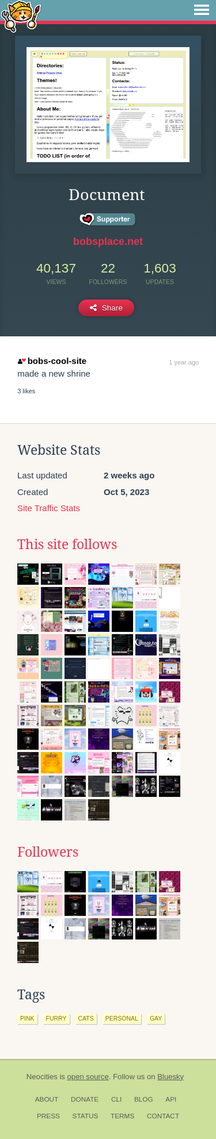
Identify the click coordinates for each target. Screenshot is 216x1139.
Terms (122, 1116)
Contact (163, 1116)
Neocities (42, 1076)
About (47, 1099)
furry (56, 1018)
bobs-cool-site (52, 361)
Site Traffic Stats (48, 508)
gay (156, 1018)
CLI (116, 1099)
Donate (84, 1099)
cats (86, 1018)
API (170, 1099)
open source (88, 1076)
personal (121, 1018)
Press (48, 1116)
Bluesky (170, 1076)
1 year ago (184, 362)
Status (85, 1116)
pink (27, 1018)
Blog (143, 1099)
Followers (47, 852)
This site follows (67, 544)
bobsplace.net (108, 241)
